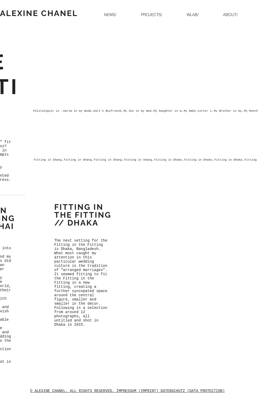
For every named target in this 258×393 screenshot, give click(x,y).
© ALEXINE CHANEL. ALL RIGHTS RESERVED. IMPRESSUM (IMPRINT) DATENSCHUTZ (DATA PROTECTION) (127, 391)
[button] (160, 14)
